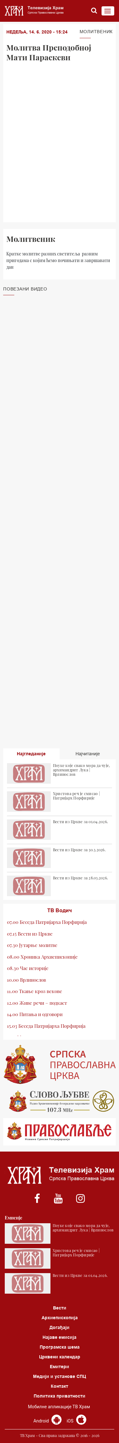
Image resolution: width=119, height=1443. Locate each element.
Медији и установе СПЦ (59, 1376)
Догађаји (59, 1327)
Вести (59, 1307)
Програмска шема (60, 1347)
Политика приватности (59, 1395)
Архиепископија (60, 1317)
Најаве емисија (59, 1337)
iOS (76, 1420)
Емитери (59, 1366)
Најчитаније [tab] (88, 753)
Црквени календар (59, 1356)
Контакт (59, 1386)
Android (47, 1420)
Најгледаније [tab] (31, 753)
